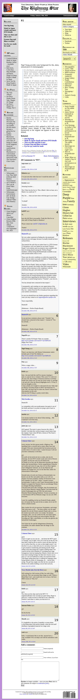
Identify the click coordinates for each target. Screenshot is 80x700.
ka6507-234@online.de (40, 224)
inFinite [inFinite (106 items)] (70, 218)
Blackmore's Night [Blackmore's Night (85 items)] (67, 185)
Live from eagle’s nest (69, 149)
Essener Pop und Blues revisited (10, 40)
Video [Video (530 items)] (66, 264)
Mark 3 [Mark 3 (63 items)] (68, 231)
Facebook (68, 41)
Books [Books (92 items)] (64, 187)
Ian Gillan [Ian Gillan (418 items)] (68, 214)
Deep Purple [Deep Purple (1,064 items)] (67, 196)
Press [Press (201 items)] (69, 233)
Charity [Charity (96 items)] (69, 187)
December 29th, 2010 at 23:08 (29, 169)
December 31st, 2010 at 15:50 (29, 529)
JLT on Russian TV (28, 156)
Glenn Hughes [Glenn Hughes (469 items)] (66, 209)
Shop (66, 33)
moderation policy (43, 683)
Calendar (24, 694)
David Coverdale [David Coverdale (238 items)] (68, 190)
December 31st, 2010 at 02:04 (29, 395)
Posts (21, 694)
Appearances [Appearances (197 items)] (69, 180)
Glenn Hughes (8, 207)
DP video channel (9, 54)
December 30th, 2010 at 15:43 (29, 358)
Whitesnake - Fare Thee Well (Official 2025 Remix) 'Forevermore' (11, 177)
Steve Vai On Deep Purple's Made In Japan (11, 83)
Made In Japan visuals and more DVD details (10, 30)
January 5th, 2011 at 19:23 (28, 615)
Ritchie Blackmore (8, 113)
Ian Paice (11, 90)
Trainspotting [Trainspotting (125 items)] (71, 259)
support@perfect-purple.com (47, 297)
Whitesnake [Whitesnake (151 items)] (67, 267)
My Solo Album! (9, 93)
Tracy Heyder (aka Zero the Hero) (33, 570)
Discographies (69, 67)
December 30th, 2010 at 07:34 (29, 310)
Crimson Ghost (26, 441)
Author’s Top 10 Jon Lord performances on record (70, 130)
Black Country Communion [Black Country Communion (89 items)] (69, 183)
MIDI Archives (70, 72)
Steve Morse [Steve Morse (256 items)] (68, 255)
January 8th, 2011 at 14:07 (28, 628)
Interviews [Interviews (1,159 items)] (69, 221)
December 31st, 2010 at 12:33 (29, 437)
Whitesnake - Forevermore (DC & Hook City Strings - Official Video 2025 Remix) (11, 196)
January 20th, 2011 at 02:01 (29, 641)
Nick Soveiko (26, 399)
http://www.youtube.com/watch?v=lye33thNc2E (36, 340)
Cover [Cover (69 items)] (67, 189)
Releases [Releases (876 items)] (68, 238)
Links (67, 97)
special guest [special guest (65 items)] (69, 252)
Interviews (68, 84)
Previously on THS (69, 52)
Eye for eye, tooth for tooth (33, 146)
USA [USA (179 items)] (70, 262)
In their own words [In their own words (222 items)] (67, 225)
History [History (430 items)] (66, 213)
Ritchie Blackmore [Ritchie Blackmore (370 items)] (68, 244)
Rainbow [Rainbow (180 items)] (66, 235)
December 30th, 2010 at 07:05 (29, 230)
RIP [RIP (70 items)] (68, 241)
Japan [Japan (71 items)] (69, 226)
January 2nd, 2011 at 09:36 (28, 566)
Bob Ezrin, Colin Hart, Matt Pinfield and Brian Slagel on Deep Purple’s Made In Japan (11, 73)
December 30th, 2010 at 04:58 (29, 207)
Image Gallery (69, 78)
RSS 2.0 (45, 151)
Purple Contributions (69, 81)
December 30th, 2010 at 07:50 (29, 331)
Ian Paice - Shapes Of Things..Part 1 (11, 106)
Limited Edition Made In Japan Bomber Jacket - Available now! (11, 62)
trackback (33, 152)
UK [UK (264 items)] (66, 261)
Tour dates (68, 29)
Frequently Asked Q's (68, 75)
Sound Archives (70, 70)
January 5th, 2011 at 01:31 (28, 601)
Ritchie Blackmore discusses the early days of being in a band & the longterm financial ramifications (11, 141)
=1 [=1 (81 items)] (63, 180)
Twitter (67, 43)
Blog (53, 150)
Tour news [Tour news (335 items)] (67, 257)
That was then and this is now (10, 36)
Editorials (68, 86)
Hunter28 (25, 234)
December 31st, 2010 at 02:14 (29, 410)
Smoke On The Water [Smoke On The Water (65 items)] (67, 250)
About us (68, 35)
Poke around (67, 24)
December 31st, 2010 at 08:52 (29, 422)
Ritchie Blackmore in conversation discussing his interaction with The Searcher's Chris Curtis (11, 155)
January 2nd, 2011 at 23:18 (28, 585)
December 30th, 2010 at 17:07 (29, 367)
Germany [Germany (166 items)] (70, 205)
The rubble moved (68, 117)
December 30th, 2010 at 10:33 (29, 344)
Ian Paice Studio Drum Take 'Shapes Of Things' (10, 99)
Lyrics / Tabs (69, 69)
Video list (68, 31)
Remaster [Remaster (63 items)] (65, 241)
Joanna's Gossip (70, 95)
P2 (22, 20)
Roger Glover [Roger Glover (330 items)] (69, 248)
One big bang (9, 25)
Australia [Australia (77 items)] (65, 182)
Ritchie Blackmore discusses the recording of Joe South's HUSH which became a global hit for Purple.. (11, 125)
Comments (30, 694)
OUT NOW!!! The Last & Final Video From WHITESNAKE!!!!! (13, 186)
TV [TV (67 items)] (63, 261)
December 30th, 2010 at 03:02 (29, 179)
